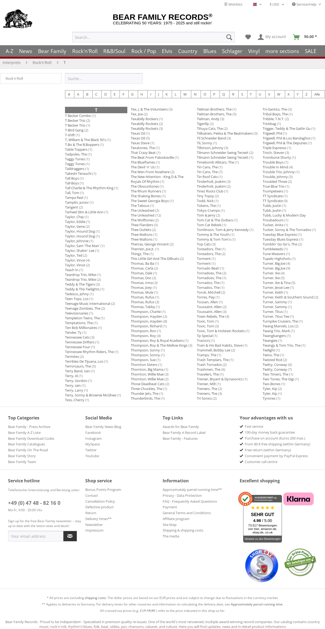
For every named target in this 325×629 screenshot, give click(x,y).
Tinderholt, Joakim (211, 181)
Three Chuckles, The (146, 388)
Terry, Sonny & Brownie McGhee (90, 395)
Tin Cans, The (207, 167)
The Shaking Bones (146, 196)
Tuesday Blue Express (280, 234)
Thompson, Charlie (146, 311)
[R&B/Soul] (114, 51)
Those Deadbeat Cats (148, 383)
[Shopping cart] (307, 37)
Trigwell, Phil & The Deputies (285, 143)
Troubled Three (275, 181)
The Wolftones (142, 220)
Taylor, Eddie (75, 221)
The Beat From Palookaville (152, 157)
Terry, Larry (74, 390)
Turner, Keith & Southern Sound (288, 297)
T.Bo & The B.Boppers (82, 144)
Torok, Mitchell (208, 292)
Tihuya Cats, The (210, 128)
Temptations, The (79, 322)
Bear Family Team (22, 461)
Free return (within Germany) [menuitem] (268, 450)
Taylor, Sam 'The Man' (82, 245)
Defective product (99, 507)
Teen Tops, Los (77, 298)
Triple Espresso (274, 147)
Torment (204, 258)
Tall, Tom (72, 192)
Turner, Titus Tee (276, 316)
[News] (25, 51)
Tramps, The (206, 355)
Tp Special (205, 335)
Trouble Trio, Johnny (279, 171)
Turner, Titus (273, 311)
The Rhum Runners (146, 191)
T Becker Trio (75, 120)
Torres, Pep (206, 297)
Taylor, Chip (74, 216)
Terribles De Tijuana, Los (84, 361)
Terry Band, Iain (77, 371)
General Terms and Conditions (187, 512)
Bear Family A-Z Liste (24, 432)
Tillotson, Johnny (210, 147)
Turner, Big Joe (274, 263)
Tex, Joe (137, 114)
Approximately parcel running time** (192, 489)
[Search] (229, 37)
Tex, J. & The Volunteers (149, 109)
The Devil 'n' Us (143, 167)
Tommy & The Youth (213, 234)
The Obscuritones (145, 186)
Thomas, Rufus (142, 297)
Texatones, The (143, 147)
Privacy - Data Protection (182, 495)
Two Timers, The (275, 374)
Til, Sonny (204, 143)
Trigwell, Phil (272, 133)
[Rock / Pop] (143, 51)
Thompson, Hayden (146, 316)
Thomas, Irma (142, 282)
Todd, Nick (205, 200)
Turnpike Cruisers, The (280, 321)
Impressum (94, 530)
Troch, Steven (273, 152)
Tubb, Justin (272, 205)
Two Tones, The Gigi (278, 379)
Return (90, 512)
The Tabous (140, 205)
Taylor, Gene (75, 226)
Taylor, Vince (75, 260)
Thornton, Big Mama (147, 369)
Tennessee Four (77, 346)
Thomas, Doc (141, 277)
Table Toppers (76, 149)
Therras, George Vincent (150, 244)
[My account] (272, 37)
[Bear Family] (52, 51)
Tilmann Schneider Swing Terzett (222, 152)
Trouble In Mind (275, 167)
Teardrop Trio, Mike (80, 274)
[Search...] (153, 37)
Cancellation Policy (100, 501)
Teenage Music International (87, 303)
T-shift (70, 134)
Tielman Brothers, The (214, 109)
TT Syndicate (273, 196)
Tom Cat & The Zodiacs (215, 220)
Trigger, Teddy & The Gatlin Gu (287, 128)
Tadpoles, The (76, 154)
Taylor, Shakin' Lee (79, 250)
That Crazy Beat (143, 152)
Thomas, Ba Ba (142, 263)
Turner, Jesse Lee (276, 287)
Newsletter (94, 524)
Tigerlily (203, 123)
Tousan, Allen (207, 302)
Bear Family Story (22, 455)
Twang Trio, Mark (277, 330)
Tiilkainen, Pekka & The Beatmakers (225, 133)
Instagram (93, 438)
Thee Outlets (141, 229)
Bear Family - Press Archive (29, 426)
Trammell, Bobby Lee (213, 350)
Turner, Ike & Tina (276, 282)
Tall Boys (72, 178)
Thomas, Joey (142, 287)
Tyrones (269, 398)
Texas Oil (138, 133)
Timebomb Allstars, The (215, 162)
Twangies (270, 340)
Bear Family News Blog (103, 426)
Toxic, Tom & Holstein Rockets (221, 330)
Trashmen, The (208, 369)
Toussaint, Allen (209, 306)
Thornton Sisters (144, 364)
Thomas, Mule (142, 292)
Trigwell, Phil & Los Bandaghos (287, 138)
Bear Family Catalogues (26, 444)
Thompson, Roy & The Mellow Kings (159, 345)
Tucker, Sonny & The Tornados (287, 229)
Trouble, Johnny (275, 176)
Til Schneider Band (211, 138)
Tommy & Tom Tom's (214, 239)
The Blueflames (143, 162)
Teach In (71, 269)
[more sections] (282, 51)
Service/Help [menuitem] (304, 4)
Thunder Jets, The (144, 393)
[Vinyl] (254, 51)
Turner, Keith (273, 292)
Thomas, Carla (142, 268)
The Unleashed (142, 210)
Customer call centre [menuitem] (261, 461)
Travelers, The (208, 374)
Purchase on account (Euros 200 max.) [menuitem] (275, 438)
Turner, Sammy (275, 302)
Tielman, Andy (208, 118)
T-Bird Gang (74, 130)
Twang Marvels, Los (278, 326)
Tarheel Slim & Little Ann (84, 212)
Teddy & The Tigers (80, 284)
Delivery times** (98, 518)
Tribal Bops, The (275, 114)
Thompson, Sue (143, 359)
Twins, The (271, 355)
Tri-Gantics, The (275, 109)
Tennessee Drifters (79, 342)
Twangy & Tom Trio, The (282, 345)
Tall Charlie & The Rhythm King (89, 187)
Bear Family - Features (180, 438)
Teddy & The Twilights (82, 289)
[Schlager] (232, 51)
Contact (91, 495)
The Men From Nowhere (150, 171)
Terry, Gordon (76, 380)
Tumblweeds (273, 249)
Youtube (92, 455)
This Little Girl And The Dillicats (155, 258)
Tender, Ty (73, 332)
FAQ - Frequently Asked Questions (190, 501)
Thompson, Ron (143, 330)
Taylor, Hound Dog (80, 231)
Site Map (170, 524)
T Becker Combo (78, 115)
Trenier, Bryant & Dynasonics (220, 379)
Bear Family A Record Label (184, 432)
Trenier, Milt (206, 383)
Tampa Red (74, 197)
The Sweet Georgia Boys (150, 200)
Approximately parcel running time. (257, 604)
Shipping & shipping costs (183, 530)
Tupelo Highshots (277, 258)
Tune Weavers (274, 253)
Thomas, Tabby (143, 306)
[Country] (187, 51)
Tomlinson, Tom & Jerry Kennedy (223, 229)
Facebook (93, 432)
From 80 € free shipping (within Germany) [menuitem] (277, 444)
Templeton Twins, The (82, 318)
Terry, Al (71, 375)
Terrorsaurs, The (78, 366)
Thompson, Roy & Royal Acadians (157, 340)
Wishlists (233, 4)
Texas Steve (140, 143)
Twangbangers (274, 335)
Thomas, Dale (141, 273)
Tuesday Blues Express (281, 239)
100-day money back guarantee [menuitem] (270, 432)
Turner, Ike (271, 273)
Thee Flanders (142, 224)
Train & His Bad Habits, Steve (220, 345)
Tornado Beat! (208, 268)
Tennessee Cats (77, 337)
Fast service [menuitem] (254, 426)
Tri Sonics (204, 398)
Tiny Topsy (205, 196)
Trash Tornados (209, 364)
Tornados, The (208, 282)
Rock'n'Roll (14, 78)
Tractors (203, 340)
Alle (317, 94)
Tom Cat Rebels (209, 224)
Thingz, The (140, 253)
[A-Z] (9, 51)
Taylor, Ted (73, 255)
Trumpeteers (273, 191)
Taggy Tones (75, 159)
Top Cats (204, 244)
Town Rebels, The (210, 316)
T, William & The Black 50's (85, 139)
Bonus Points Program (103, 489)
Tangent (71, 207)
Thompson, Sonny (145, 350)
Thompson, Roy (143, 335)
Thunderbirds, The (145, 398)
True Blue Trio (274, 186)
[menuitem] (153, 37)
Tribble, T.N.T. (273, 118)
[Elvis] (167, 51)
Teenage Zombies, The (82, 308)
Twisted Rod (272, 359)
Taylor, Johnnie (77, 240)
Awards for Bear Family (181, 426)
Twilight (269, 350)
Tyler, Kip (270, 388)
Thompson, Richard (146, 326)
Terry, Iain (73, 385)
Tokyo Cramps (208, 210)
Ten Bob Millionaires (81, 327)
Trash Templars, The (213, 359)
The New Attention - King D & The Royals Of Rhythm (157, 179)
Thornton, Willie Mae (147, 374)
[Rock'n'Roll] (85, 51)
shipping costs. (96, 598)
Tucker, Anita (273, 224)
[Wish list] (248, 37)
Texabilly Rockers (144, 118)
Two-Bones (271, 383)
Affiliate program (176, 518)
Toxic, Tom (205, 321)
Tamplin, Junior (77, 202)
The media (171, 536)
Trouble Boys (273, 162)
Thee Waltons (141, 234)
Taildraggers (74, 168)
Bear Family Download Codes (31, 438)
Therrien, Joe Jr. (142, 249)
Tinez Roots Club (210, 191)
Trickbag (269, 123)
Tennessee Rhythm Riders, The (89, 351)
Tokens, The (206, 205)
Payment (170, 507)
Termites (72, 356)
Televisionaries (76, 313)
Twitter (91, 450)
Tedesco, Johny (77, 293)
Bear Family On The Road (28, 450)
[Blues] (209, 51)
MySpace (92, 444)
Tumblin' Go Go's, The (280, 244)
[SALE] (310, 51)
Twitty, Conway (275, 364)
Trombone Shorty (277, 157)
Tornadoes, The (209, 273)
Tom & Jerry (206, 215)
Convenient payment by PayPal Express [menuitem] (276, 455)
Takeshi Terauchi (78, 173)
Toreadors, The (209, 249)
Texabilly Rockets (144, 123)
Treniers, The (207, 388)
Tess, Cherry (74, 399)
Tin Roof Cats (207, 176)
